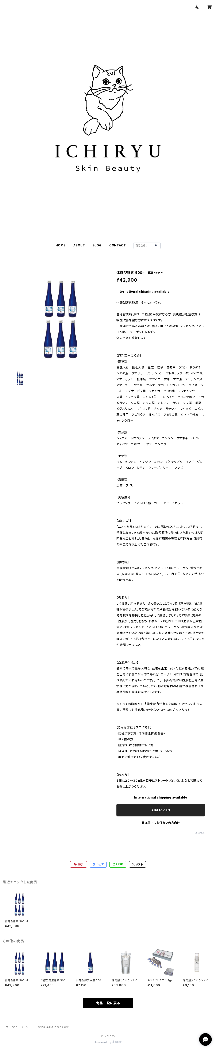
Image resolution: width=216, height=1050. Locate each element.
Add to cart (160, 810)
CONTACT (117, 245)
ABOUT (79, 245)
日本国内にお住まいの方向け (161, 822)
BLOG (97, 245)
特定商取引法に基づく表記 (53, 1027)
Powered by (108, 1042)
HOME (60, 245)
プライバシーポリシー (18, 1027)
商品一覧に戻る (108, 1003)
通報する (200, 833)
